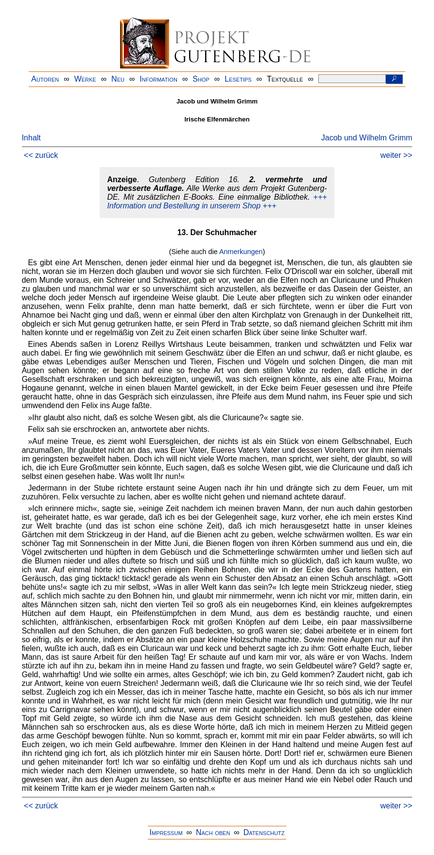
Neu (117, 79)
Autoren (45, 79)
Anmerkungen (241, 252)
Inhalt (31, 138)
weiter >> (397, 155)
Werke (85, 79)
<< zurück (41, 155)
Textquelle (285, 79)
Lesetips (238, 79)
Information (158, 79)
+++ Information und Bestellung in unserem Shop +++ (217, 201)
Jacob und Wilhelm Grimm (367, 138)
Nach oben (213, 832)
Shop (200, 79)
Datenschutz (264, 832)
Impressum (166, 832)
